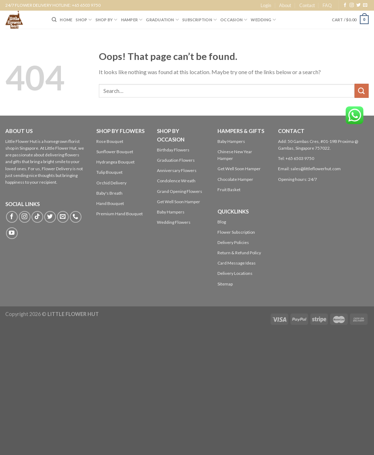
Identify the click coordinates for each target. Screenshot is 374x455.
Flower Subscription (236, 232)
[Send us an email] (365, 5)
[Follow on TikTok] (37, 217)
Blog (221, 221)
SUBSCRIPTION (199, 19)
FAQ (327, 5)
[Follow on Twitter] (358, 5)
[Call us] (75, 217)
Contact (307, 5)
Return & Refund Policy (239, 252)
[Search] (54, 19)
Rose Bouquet (109, 141)
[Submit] (362, 91)
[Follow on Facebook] (345, 5)
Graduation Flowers (176, 160)
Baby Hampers (171, 212)
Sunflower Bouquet (114, 151)
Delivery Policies (233, 242)
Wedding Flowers (174, 222)
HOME (66, 19)
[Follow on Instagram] (352, 5)
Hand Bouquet (110, 203)
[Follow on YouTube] (12, 233)
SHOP (84, 19)
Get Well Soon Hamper (178, 201)
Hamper (132, 19)
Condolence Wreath (176, 180)
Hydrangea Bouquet (115, 162)
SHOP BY (107, 19)
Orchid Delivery (111, 182)
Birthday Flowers (173, 149)
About (285, 5)
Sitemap (225, 284)
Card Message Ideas (236, 263)
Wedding (263, 19)
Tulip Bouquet (109, 172)
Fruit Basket (228, 189)
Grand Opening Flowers (179, 191)
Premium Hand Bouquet (119, 213)
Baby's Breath (109, 193)
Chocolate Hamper (235, 179)
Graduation (162, 19)
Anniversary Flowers (177, 170)
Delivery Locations (235, 273)
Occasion (233, 19)
